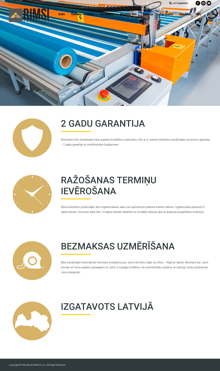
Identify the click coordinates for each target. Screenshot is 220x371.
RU (208, 14)
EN (199, 14)
